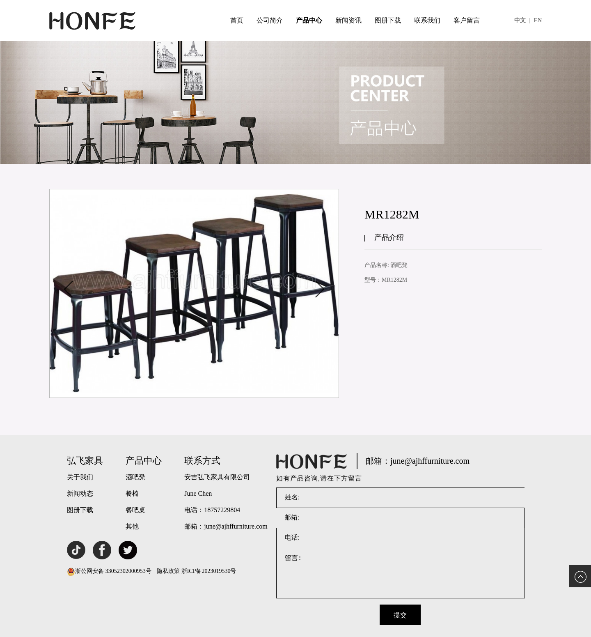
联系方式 (202, 460)
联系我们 (427, 20)
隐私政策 (168, 571)
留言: (400, 573)
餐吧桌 (135, 509)
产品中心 (309, 20)
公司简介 (270, 20)
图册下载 (388, 20)
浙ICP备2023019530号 (208, 571)
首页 (236, 20)
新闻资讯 (348, 20)
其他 (132, 526)
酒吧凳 (135, 477)
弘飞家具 (85, 460)
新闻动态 (80, 493)
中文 (522, 20)
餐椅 (132, 493)
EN (538, 20)
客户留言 (467, 20)
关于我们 (80, 477)
